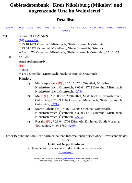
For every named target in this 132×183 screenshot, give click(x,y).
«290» (72, 125)
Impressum (66, 152)
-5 (60, 27)
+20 (85, 27)
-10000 (19, 27)
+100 (92, 27)
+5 (78, 27)
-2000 (29, 27)
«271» (55, 104)
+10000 (121, 27)
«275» (79, 117)
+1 (72, 27)
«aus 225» (31, 40)
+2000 (110, 27)
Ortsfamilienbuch (67, 158)
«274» (79, 91)
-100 (46, 27)
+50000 (66, 30)
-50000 (9, 27)
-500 (38, 27)
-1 (65, 27)
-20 (53, 27)
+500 (101, 27)
